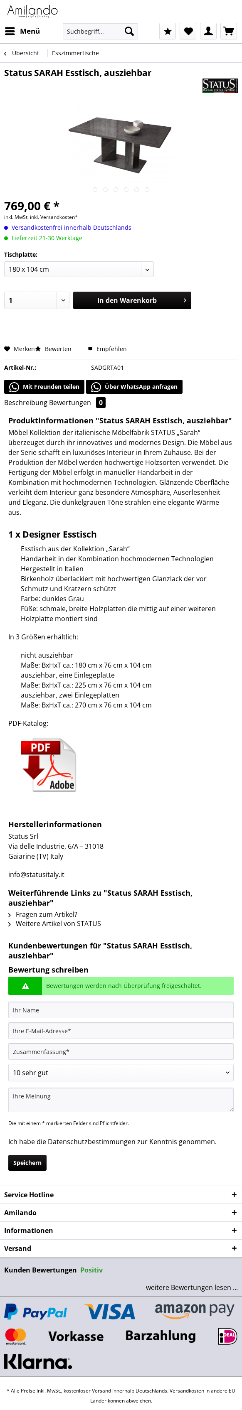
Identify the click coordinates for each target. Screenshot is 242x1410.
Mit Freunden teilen (44, 387)
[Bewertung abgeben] (121, 1072)
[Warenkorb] (228, 31)
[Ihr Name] (121, 1010)
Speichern (27, 1163)
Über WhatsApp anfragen (134, 387)
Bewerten (54, 349)
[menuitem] (22, 31)
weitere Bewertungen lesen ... (192, 1287)
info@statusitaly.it (36, 874)
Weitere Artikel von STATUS (54, 923)
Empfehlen (107, 349)
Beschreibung (25, 402)
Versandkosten (187, 1390)
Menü (22, 30)
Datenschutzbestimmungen (92, 1141)
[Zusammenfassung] (121, 1051)
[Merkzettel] (188, 31)
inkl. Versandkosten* (54, 217)
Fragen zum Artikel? (42, 914)
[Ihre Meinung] (121, 1100)
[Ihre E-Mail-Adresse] (121, 1030)
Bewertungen (77, 402)
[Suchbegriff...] (100, 31)
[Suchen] (129, 31)
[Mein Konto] (208, 31)
